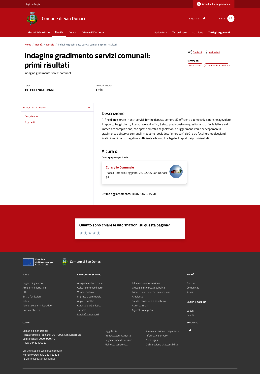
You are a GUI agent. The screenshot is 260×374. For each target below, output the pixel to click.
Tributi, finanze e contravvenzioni (151, 292)
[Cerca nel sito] (230, 18)
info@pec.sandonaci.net (41, 359)
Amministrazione (39, 32)
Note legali (152, 340)
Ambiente (137, 296)
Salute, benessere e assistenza (149, 301)
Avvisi (190, 292)
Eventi (190, 315)
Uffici (25, 292)
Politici (26, 301)
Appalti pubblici (86, 301)
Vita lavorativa (85, 292)
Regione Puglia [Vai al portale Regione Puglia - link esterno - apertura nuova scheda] (33, 4)
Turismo (81, 310)
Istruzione (197, 32)
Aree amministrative (34, 288)
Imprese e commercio (89, 296)
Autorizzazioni (140, 305)
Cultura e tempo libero (89, 288)
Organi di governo (33, 283)
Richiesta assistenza (116, 344)
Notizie (191, 283)
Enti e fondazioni (32, 296)
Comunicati (193, 288)
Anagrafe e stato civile (89, 283)
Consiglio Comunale (120, 167)
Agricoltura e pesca (143, 310)
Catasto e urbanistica (89, 305)
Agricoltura (160, 32)
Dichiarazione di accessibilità (162, 344)
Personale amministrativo (37, 305)
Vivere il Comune (93, 32)
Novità (59, 32)
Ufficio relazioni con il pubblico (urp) (42, 351)
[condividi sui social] (194, 52)
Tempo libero (179, 32)
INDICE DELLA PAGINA (57, 107)
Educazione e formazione (146, 283)
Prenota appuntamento (118, 335)
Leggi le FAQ (112, 331)
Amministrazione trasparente (162, 331)
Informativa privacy (157, 335)
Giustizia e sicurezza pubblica (148, 288)
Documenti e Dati (32, 310)
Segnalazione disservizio (118, 340)
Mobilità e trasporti (88, 314)
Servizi (73, 32)
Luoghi (190, 311)
